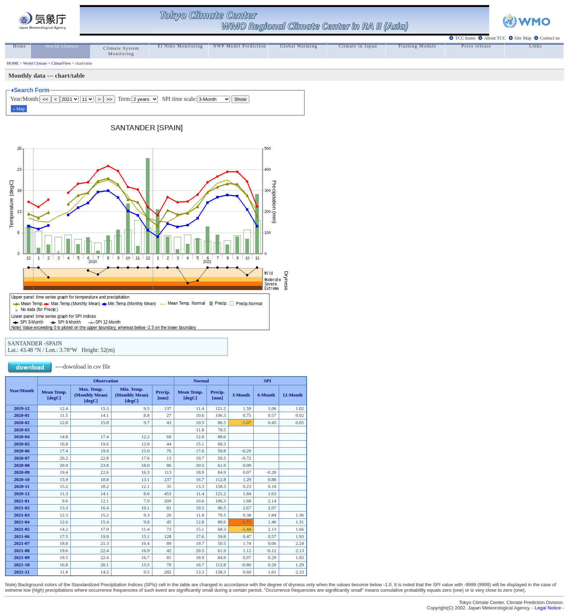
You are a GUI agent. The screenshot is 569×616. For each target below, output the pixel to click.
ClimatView (61, 63)
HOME (13, 63)
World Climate (35, 63)
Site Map (523, 38)
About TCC (495, 38)
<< (45, 99)
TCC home (465, 38)
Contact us (550, 38)
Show (240, 99)
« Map (19, 108)
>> (109, 99)
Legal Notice (548, 608)
